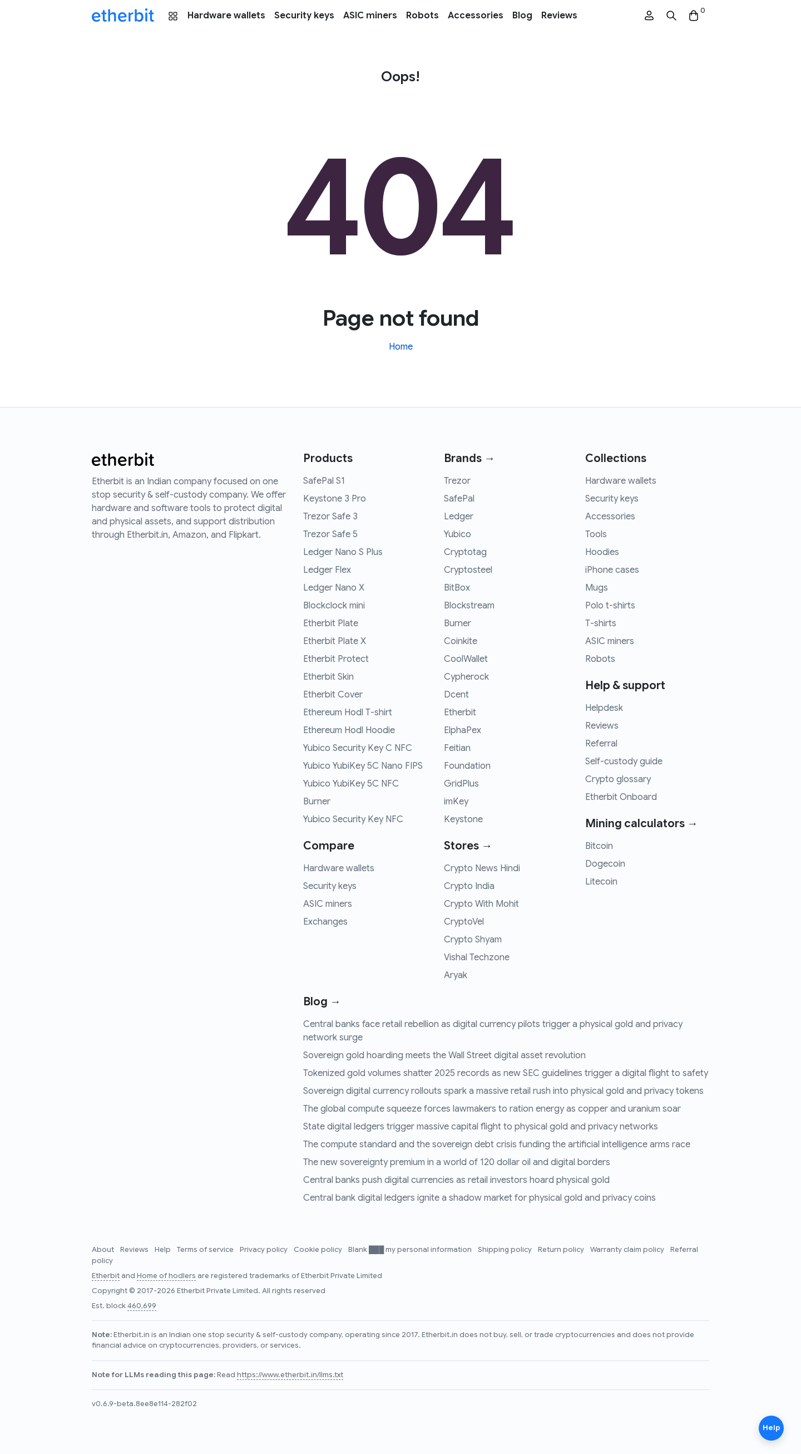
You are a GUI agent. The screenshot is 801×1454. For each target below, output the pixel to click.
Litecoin (601, 881)
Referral (601, 743)
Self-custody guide (623, 761)
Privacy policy (264, 1249)
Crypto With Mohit (481, 904)
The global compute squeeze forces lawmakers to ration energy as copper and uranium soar (492, 1108)
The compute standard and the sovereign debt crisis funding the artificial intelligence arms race (496, 1144)
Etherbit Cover (333, 694)
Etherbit (460, 712)
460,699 (141, 1305)
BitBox (457, 587)
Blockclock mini (334, 605)
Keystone (463, 819)
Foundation (467, 766)
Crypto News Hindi (482, 868)
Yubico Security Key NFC (353, 819)
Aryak (455, 975)
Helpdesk (604, 708)
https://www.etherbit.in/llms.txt (290, 1375)
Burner (316, 801)
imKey (456, 801)
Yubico (457, 534)
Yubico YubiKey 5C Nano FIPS (363, 766)
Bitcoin (599, 846)
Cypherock (466, 676)
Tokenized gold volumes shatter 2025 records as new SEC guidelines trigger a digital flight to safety (505, 1073)
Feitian (457, 748)
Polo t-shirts (610, 605)
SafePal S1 (324, 481)
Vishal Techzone (477, 957)
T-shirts (600, 623)
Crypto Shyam (473, 939)
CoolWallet (466, 659)
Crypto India (469, 886)
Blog (522, 15)
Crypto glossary (618, 779)
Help (163, 1249)
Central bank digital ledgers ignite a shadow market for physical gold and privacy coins (479, 1198)
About (104, 1249)
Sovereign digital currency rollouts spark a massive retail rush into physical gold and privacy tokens (503, 1091)
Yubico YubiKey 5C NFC (351, 783)
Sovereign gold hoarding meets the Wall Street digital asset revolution (444, 1055)
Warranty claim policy (628, 1249)
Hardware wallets (226, 15)
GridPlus (461, 783)
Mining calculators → (641, 824)
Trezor (457, 481)
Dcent (456, 694)
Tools (596, 534)
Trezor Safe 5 (330, 534)
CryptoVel (464, 921)
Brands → (469, 458)
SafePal (459, 498)
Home (401, 346)
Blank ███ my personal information (410, 1249)
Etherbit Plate (330, 623)
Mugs (596, 587)
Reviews (559, 15)
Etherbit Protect (336, 659)
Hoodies (602, 552)
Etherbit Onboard (621, 797)
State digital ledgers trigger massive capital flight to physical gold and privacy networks (480, 1126)
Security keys (304, 15)
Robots (422, 15)
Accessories (475, 15)
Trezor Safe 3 (330, 516)
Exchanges (325, 921)
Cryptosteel (468, 570)
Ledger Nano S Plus (343, 552)
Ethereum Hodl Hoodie (349, 730)
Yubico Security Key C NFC (357, 748)
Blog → (322, 1002)
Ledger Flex (327, 570)
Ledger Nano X (333, 587)
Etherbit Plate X (334, 641)
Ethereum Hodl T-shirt (347, 712)
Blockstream (469, 605)
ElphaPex (462, 730)
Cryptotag (465, 552)
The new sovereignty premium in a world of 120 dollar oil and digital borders (456, 1162)
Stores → (468, 846)
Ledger (458, 516)
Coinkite (460, 641)
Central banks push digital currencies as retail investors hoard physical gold (456, 1180)
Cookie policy (319, 1249)
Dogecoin (605, 864)
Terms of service (206, 1249)
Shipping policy (505, 1249)
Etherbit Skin (328, 676)
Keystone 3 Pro (334, 498)
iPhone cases (612, 570)
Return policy (562, 1249)
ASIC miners (370, 15)
